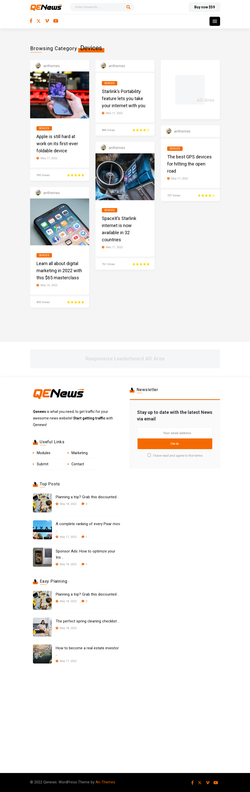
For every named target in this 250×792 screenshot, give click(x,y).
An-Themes (105, 782)
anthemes (51, 66)
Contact (77, 464)
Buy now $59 (204, 7)
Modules (43, 453)
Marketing (79, 453)
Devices (44, 128)
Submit (42, 464)
